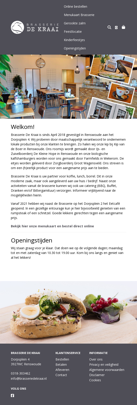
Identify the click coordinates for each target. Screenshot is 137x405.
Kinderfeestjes (74, 31)
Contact (61, 366)
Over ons (96, 351)
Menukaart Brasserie (79, 15)
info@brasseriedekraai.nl (29, 370)
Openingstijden (75, 40)
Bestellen (62, 351)
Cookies (95, 372)
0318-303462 (20, 365)
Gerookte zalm (75, 23)
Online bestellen (75, 6)
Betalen (61, 356)
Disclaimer (97, 366)
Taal (14, 401)
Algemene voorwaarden (106, 361)
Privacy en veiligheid (103, 356)
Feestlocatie (98, 23)
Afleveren (62, 361)
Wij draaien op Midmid (108, 401)
